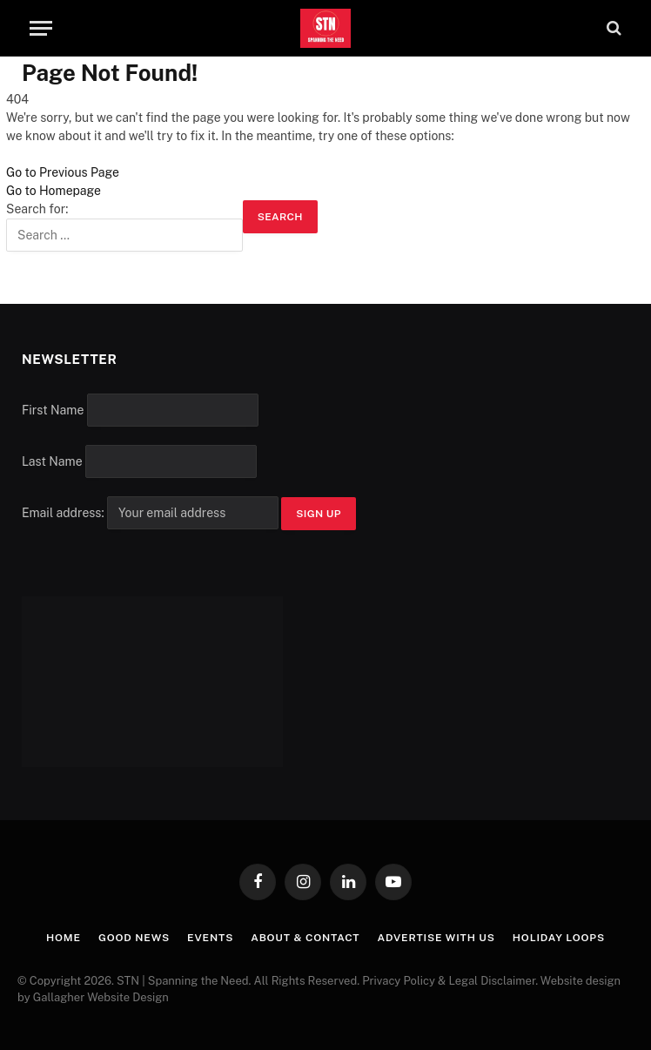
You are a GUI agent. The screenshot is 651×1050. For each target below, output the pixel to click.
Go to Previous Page (62, 172)
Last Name (52, 461)
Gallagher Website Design (101, 997)
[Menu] (41, 28)
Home (63, 938)
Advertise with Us (435, 938)
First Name (53, 410)
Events (210, 938)
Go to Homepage (53, 191)
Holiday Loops (559, 938)
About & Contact (305, 938)
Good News (134, 938)
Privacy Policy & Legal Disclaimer (448, 980)
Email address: (151, 513)
